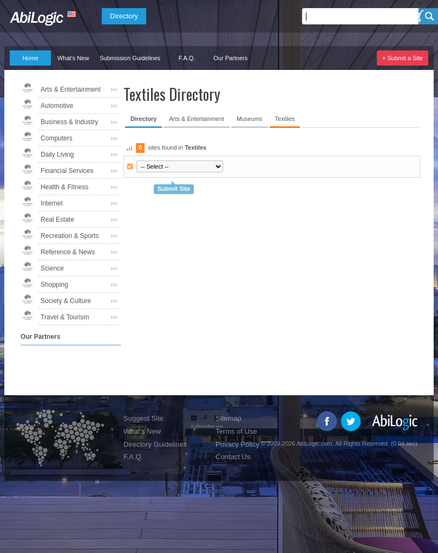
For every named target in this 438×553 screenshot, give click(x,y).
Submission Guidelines (130, 58)
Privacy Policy (237, 444)
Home (30, 58)
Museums (250, 118)
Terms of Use (236, 431)
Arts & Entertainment (71, 89)
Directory (124, 16)
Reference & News (68, 252)
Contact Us (232, 457)
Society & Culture (66, 301)
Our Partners (230, 58)
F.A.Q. (187, 58)
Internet (52, 203)
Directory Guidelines (155, 444)
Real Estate (57, 219)
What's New (73, 58)
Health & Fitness (64, 187)
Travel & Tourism (65, 317)
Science (52, 268)
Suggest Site (143, 418)
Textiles (285, 118)
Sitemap (228, 418)
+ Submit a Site (402, 58)
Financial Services (67, 171)
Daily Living (57, 154)
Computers (57, 138)
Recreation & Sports (70, 236)
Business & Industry (69, 122)
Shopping (54, 284)
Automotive (57, 106)
